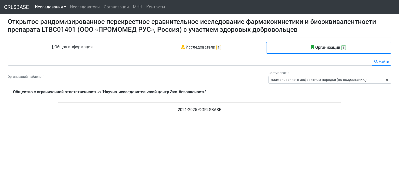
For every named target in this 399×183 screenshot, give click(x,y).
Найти (381, 61)
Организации (116, 7)
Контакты (155, 7)
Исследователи (84, 7)
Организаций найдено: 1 (26, 77)
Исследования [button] (49, 7)
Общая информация (72, 46)
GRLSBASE (16, 7)
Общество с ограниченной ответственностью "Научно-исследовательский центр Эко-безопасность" (109, 91)
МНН (137, 7)
